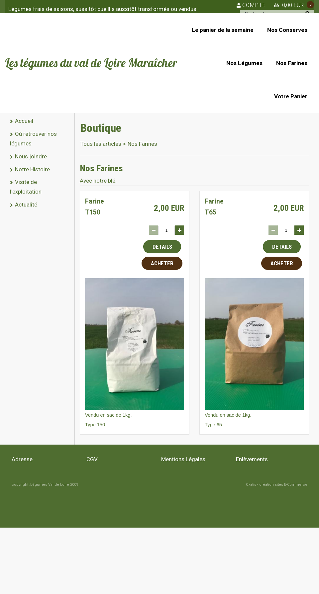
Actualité (26, 204)
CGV (92, 459)
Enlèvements (252, 459)
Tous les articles (100, 143)
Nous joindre (31, 156)
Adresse (22, 459)
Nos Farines (291, 63)
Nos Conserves (287, 30)
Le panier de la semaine (223, 30)
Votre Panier (290, 96)
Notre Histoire (32, 169)
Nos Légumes (244, 63)
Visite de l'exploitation (26, 187)
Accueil (24, 121)
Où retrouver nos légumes (33, 138)
